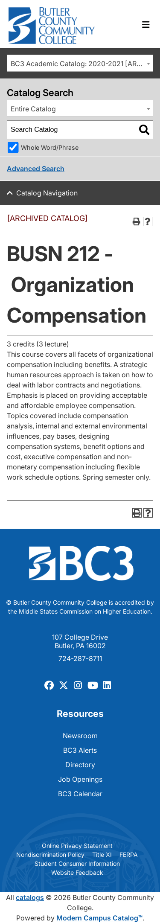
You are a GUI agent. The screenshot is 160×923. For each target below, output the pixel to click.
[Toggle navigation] (146, 25)
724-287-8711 (80, 658)
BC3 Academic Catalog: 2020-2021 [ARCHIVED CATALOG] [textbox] (82, 63)
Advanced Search (35, 168)
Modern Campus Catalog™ (99, 918)
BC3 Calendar (80, 793)
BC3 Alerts (80, 750)
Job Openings (80, 779)
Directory (80, 764)
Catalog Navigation (47, 193)
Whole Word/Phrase (50, 147)
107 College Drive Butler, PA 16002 (80, 641)
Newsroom (80, 735)
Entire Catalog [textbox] (33, 109)
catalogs (30, 897)
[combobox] (80, 63)
